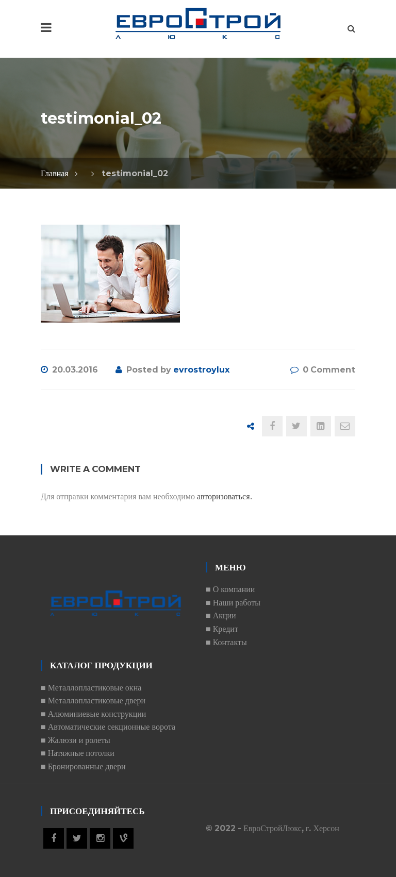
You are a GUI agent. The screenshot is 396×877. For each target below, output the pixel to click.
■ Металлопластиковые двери (93, 700)
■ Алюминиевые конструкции (93, 714)
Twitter (77, 838)
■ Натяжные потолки (77, 753)
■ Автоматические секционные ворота (108, 727)
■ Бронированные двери (83, 766)
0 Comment (329, 370)
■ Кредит (222, 629)
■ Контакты (226, 642)
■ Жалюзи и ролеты (75, 740)
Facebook (53, 838)
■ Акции (221, 615)
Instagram (100, 838)
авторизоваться (223, 496)
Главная (55, 173)
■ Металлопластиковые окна (91, 688)
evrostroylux (201, 370)
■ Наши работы (233, 603)
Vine (123, 838)
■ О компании (230, 589)
